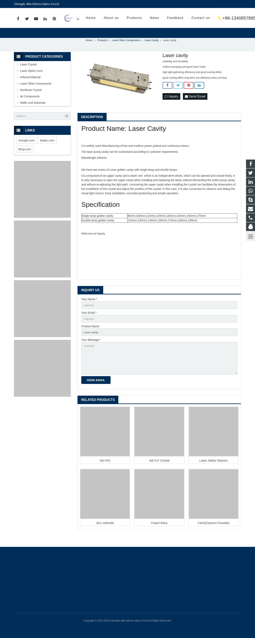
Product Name (90, 335)
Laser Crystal (28, 72)
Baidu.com (47, 148)
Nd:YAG (105, 470)
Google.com (27, 148)
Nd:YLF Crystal (159, 470)
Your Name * (89, 307)
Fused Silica (159, 533)
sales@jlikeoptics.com (219, 18)
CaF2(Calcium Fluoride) (213, 533)
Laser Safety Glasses (213, 470)
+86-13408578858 (171, 18)
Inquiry (171, 104)
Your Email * (89, 321)
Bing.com (25, 157)
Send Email (195, 104)
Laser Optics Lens (31, 79)
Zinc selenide (105, 533)
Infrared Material (30, 85)
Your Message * (91, 349)
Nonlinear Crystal (30, 98)
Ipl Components (30, 104)
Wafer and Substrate (33, 111)
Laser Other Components (35, 92)
